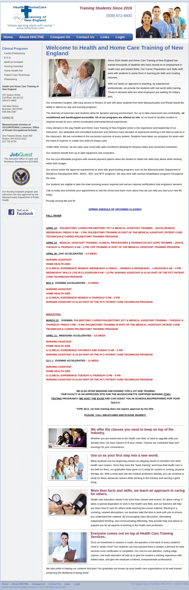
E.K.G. (7, 57)
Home (8, 37)
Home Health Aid (13, 70)
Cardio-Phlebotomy (14, 53)
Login (120, 37)
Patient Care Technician (17, 74)
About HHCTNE (31, 37)
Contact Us (85, 37)
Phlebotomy (10, 79)
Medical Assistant (13, 62)
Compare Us (60, 37)
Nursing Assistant (13, 66)
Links (105, 37)
